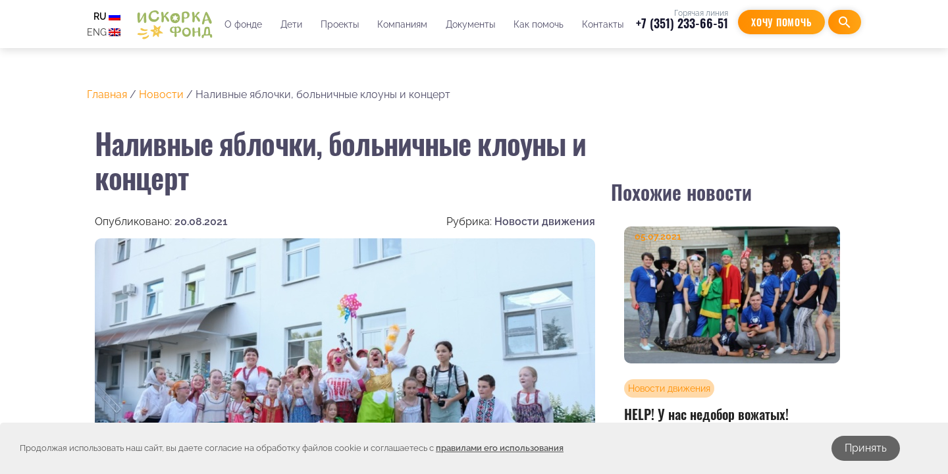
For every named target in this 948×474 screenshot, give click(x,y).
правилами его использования (500, 448)
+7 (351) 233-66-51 (682, 23)
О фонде (243, 24)
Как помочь (539, 24)
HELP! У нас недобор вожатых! (706, 414)
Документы (470, 24)
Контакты (602, 24)
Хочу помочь (781, 22)
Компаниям (402, 24)
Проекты (340, 24)
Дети (291, 24)
